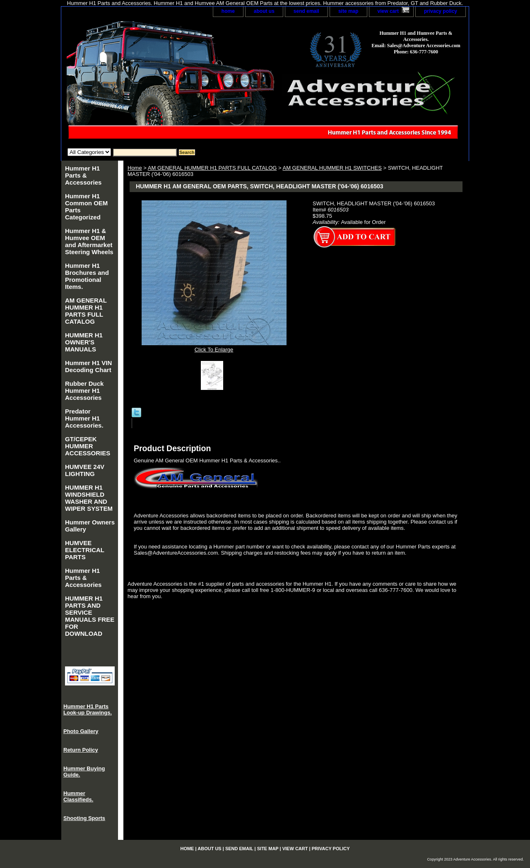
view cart (388, 11)
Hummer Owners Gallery (90, 526)
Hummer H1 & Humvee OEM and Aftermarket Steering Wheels (89, 241)
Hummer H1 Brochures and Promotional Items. (87, 276)
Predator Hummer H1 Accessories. (84, 418)
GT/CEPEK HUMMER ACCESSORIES (87, 446)
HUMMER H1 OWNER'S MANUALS (84, 342)
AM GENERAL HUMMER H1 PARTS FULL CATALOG (212, 168)
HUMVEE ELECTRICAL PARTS (84, 549)
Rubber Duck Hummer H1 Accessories (84, 390)
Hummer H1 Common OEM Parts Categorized (86, 206)
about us (264, 11)
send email (306, 11)
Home (135, 168)
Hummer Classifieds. (78, 796)
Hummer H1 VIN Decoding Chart (88, 366)
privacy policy (440, 11)
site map (348, 11)
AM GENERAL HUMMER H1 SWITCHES (331, 168)
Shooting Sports (84, 818)
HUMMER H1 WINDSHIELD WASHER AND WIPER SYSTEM (89, 498)
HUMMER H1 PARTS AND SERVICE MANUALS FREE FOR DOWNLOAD (89, 616)
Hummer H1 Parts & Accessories (83, 175)
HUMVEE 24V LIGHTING (84, 470)
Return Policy (80, 750)
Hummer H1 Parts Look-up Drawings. (87, 709)
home (228, 11)
